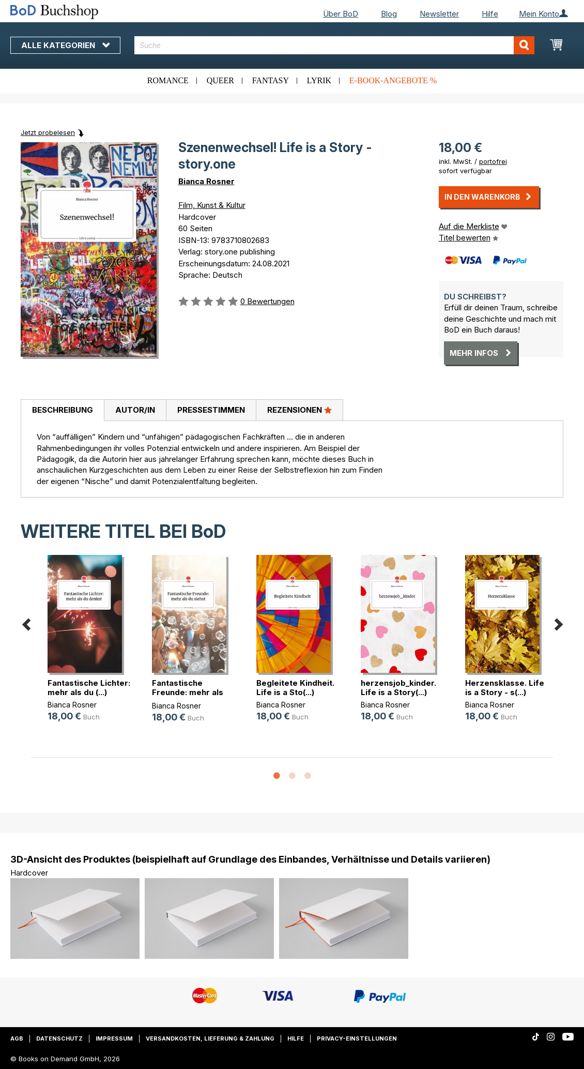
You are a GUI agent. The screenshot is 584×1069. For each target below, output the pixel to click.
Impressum (114, 1038)
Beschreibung (62, 410)
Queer (220, 80)
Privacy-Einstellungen (357, 1038)
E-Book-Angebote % (393, 80)
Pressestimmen (211, 410)
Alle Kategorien (65, 45)
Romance (168, 80)
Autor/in (135, 410)
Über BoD (340, 14)
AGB (16, 1038)
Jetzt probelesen (48, 132)
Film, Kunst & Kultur (211, 205)
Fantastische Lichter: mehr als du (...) (89, 687)
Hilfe (490, 14)
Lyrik (319, 80)
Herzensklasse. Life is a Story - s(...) (504, 687)
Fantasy (270, 80)
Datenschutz (59, 1038)
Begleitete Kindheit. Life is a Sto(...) (295, 687)
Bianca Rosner (206, 181)
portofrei (493, 161)
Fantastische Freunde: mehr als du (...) (187, 692)
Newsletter (439, 14)
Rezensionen (299, 409)
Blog (389, 14)
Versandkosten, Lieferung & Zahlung (210, 1038)
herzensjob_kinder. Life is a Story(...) (398, 687)
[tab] (62, 410)
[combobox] (334, 45)
